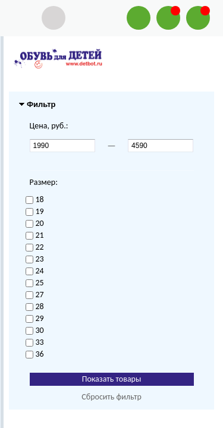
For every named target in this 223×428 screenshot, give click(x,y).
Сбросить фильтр (111, 397)
